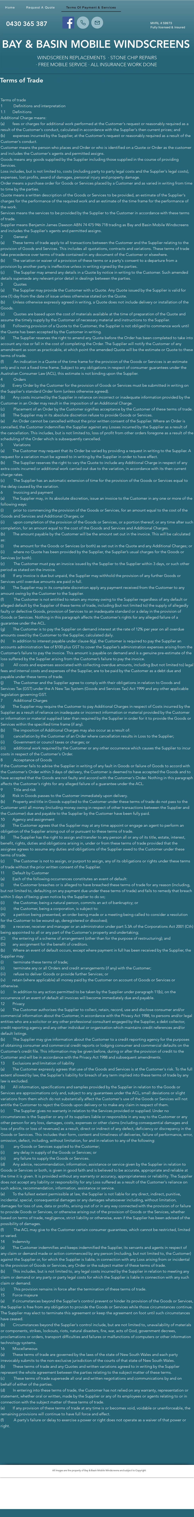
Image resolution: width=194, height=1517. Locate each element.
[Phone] (83, 22)
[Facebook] (68, 23)
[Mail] (97, 23)
